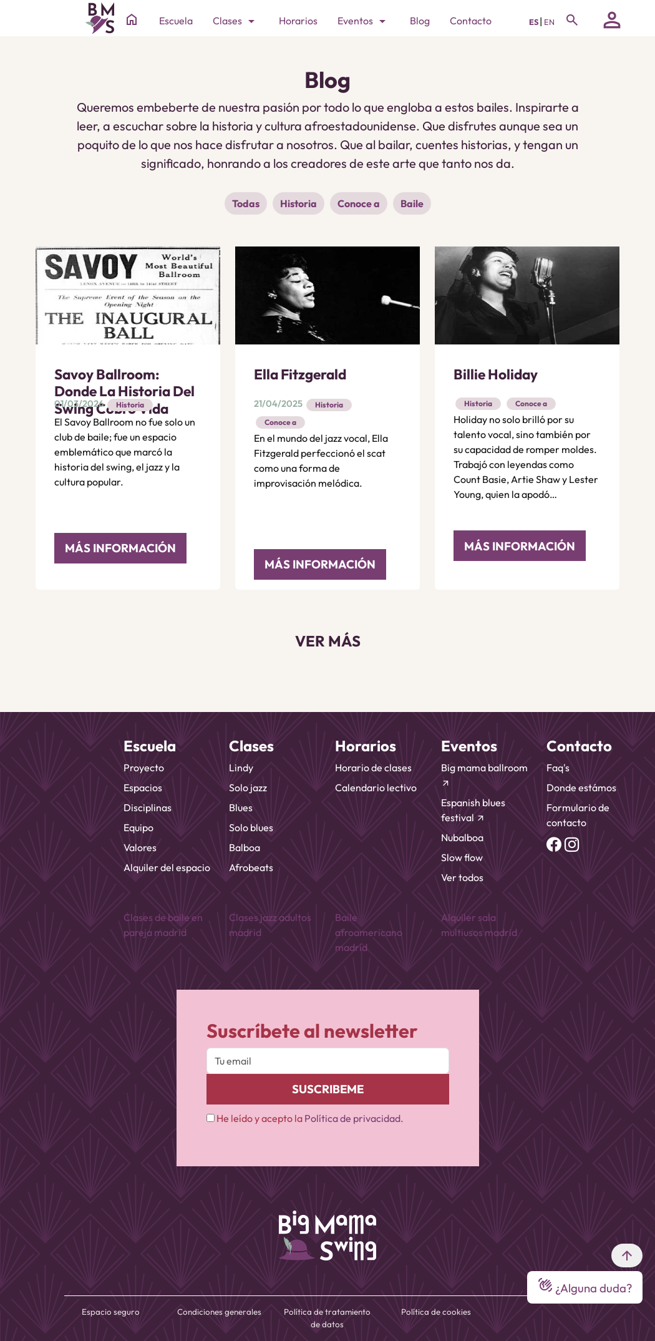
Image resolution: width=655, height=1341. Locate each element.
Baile (412, 203)
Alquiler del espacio (167, 867)
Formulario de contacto (577, 815)
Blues (241, 807)
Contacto (471, 20)
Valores (140, 847)
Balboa (244, 847)
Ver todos (462, 877)
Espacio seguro (111, 1312)
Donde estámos (581, 787)
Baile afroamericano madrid (368, 932)
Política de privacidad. (354, 1118)
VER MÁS (328, 640)
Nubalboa (462, 837)
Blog (420, 20)
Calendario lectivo (376, 787)
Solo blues (251, 827)
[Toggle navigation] (572, 19)
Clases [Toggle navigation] (236, 21)
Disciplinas (148, 807)
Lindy (241, 767)
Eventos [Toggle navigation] (363, 21)
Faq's (558, 767)
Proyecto (144, 767)
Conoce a (358, 203)
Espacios (143, 787)
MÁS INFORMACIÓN (120, 547)
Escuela (176, 20)
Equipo (138, 827)
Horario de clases (373, 767)
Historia (298, 203)
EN (549, 22)
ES (534, 22)
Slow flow (462, 857)
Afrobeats (251, 867)
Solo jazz (248, 787)
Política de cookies (436, 1312)
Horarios (298, 20)
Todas (246, 203)
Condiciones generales (219, 1312)
